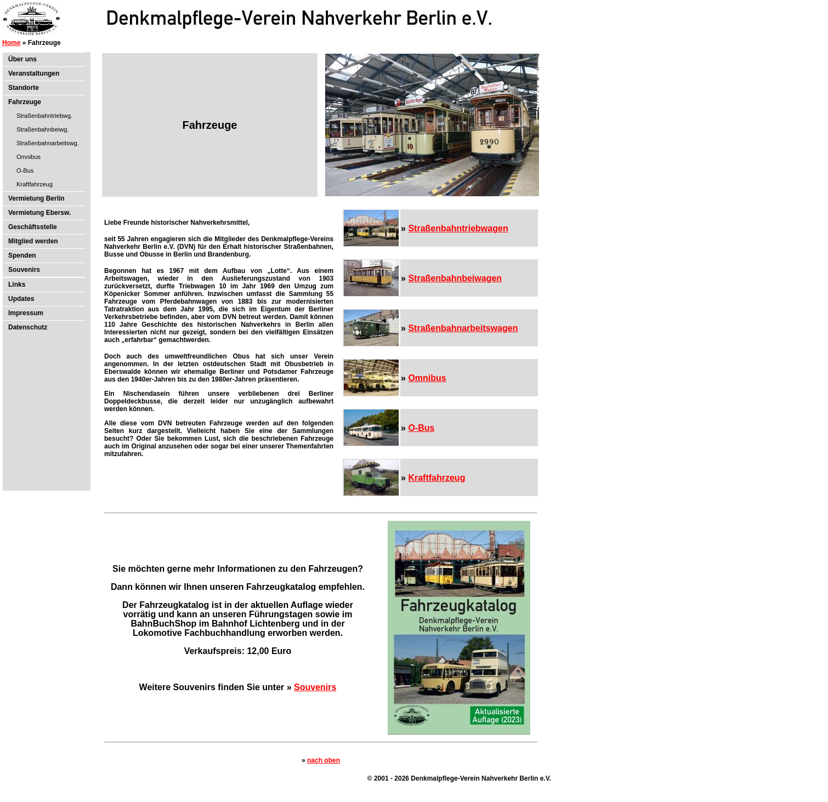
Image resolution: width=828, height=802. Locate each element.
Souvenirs (24, 270)
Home (11, 43)
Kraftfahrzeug (34, 184)
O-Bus (24, 170)
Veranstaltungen (33, 73)
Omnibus (28, 156)
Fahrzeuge (24, 102)
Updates (21, 299)
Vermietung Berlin (36, 198)
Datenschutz (27, 327)
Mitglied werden (33, 241)
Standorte (23, 88)
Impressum (25, 313)
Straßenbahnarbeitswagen (463, 328)
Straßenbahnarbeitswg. (47, 143)
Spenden (22, 255)
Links (16, 284)
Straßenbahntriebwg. (44, 115)
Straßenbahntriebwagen (458, 228)
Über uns (22, 59)
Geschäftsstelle (32, 227)
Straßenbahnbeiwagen (455, 278)
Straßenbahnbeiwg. (42, 129)
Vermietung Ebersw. (39, 213)
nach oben (323, 760)
